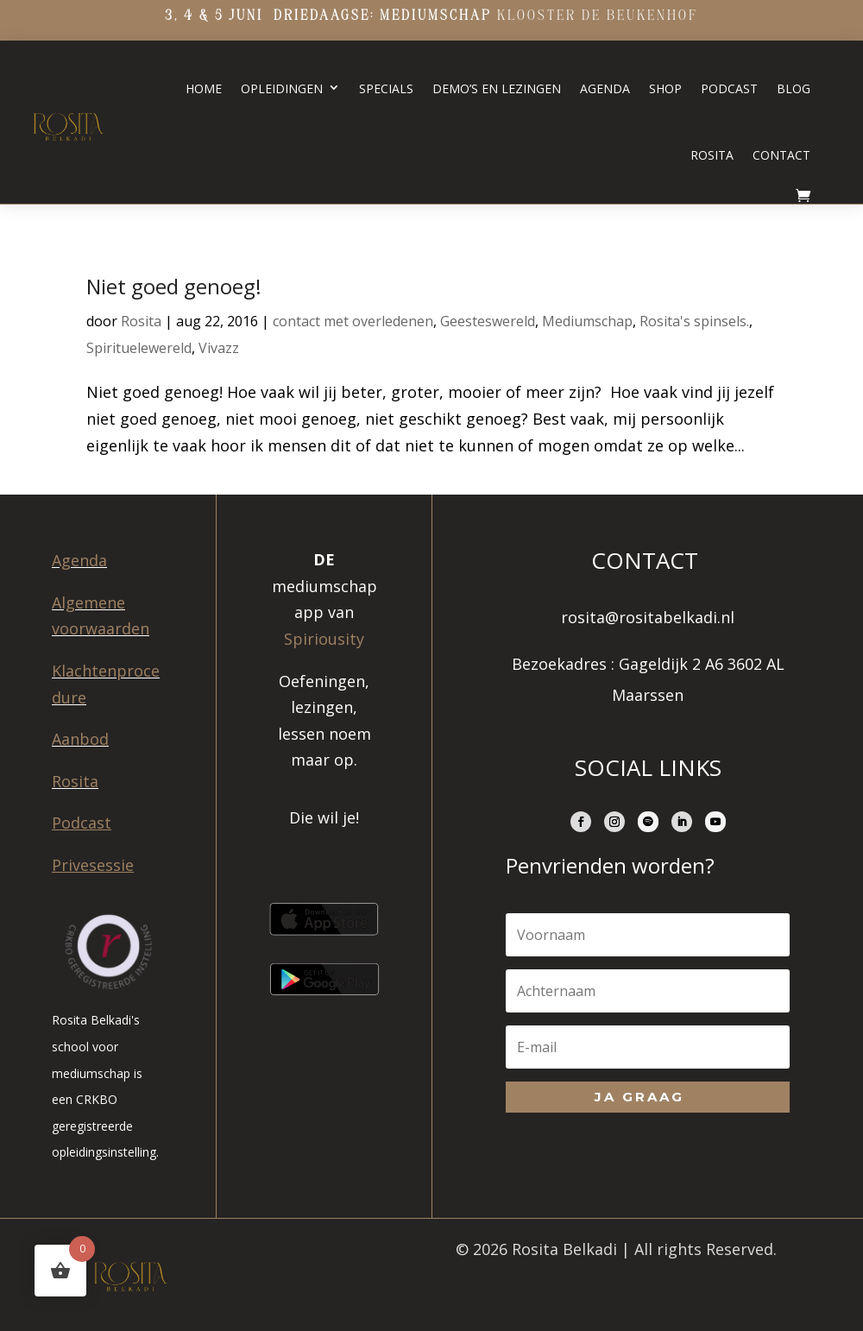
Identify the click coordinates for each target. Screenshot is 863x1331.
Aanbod (80, 739)
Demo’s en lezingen (496, 88)
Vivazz (218, 347)
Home (204, 88)
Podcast (729, 88)
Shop (665, 88)
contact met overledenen (353, 321)
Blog (793, 88)
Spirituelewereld (139, 347)
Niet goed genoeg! (173, 286)
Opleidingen (282, 88)
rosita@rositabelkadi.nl (647, 617)
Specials (386, 88)
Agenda (605, 88)
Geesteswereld (487, 321)
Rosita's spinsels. (694, 321)
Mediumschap (587, 321)
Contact (781, 155)
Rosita (712, 155)
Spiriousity (324, 638)
